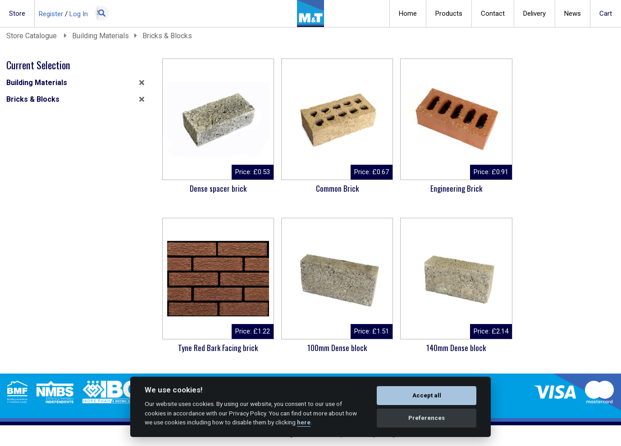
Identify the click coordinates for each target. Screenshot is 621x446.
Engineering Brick (444, 188)
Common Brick (329, 188)
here (303, 422)
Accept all (426, 395)
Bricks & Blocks (167, 36)
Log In (78, 14)
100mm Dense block (215, 347)
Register (51, 14)
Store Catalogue (32, 36)
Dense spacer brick (215, 188)
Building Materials (100, 36)
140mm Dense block (329, 347)
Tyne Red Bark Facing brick (558, 188)
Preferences (426, 417)
